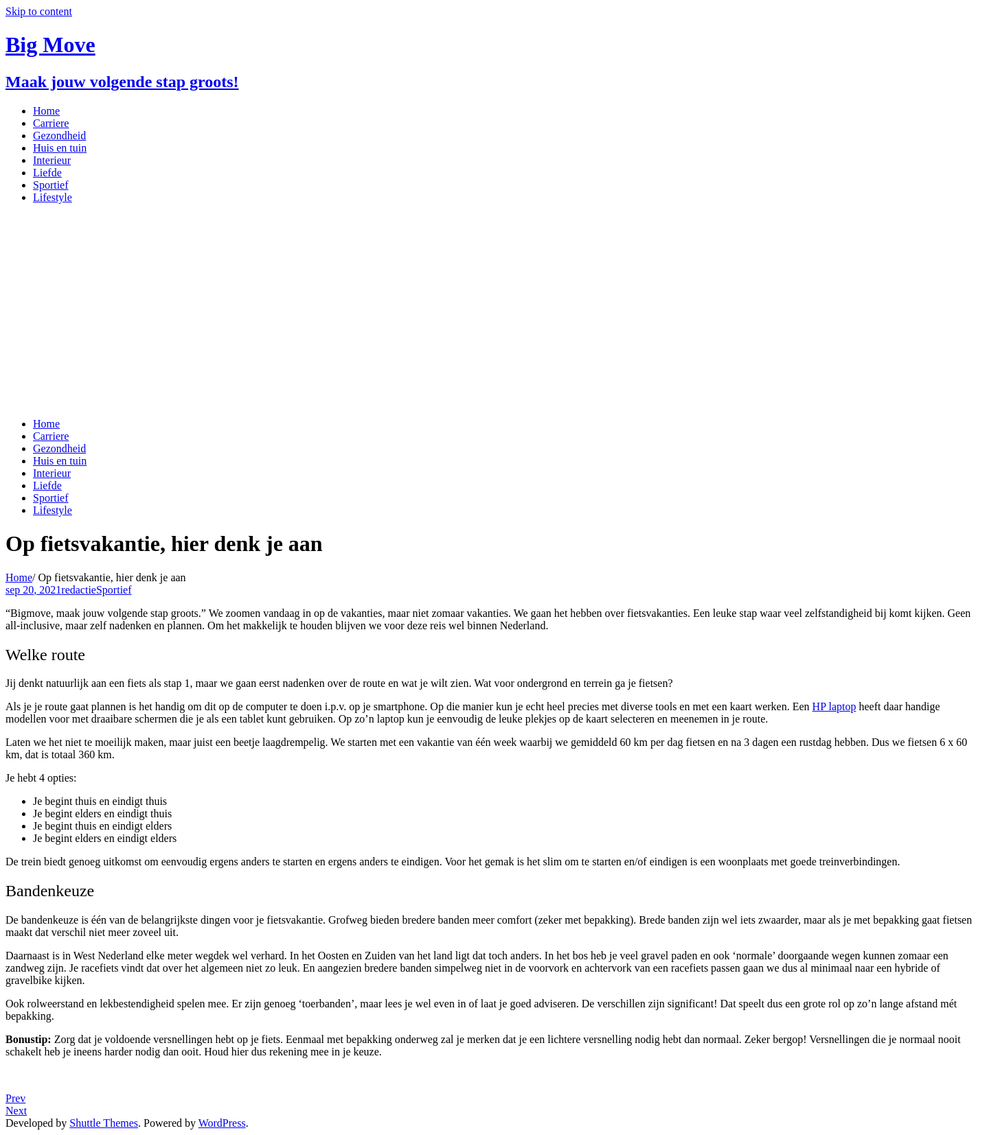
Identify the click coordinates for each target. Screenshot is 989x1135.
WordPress (222, 1123)
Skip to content (38, 11)
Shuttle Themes (103, 1123)
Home (18, 577)
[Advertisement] (494, 311)
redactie (78, 590)
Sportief (114, 590)
